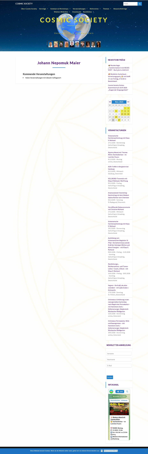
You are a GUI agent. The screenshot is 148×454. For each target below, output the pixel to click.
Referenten (95, 8)
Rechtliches (88, 11)
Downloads (76, 12)
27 (119, 120)
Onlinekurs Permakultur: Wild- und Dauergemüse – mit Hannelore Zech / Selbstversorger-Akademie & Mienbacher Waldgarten (119, 325)
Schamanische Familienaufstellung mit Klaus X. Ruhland (119, 138)
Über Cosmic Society (29, 9)
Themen (107, 8)
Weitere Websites (62, 11)
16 (128, 114)
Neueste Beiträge (120, 9)
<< (110, 102)
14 (122, 114)
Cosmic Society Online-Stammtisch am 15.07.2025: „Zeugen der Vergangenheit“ (118, 87)
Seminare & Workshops (60, 8)
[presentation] (122, 372)
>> (128, 102)
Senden (109, 377)
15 (125, 114)
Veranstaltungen (80, 8)
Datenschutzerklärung (111, 451)
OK (102, 451)
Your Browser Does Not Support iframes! (119, 414)
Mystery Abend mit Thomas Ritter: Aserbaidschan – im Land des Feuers (117, 154)
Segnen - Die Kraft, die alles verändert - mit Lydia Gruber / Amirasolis (118, 287)
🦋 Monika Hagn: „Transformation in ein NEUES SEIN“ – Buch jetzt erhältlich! (118, 67)
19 (116, 117)
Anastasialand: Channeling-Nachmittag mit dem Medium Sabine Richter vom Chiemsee (118, 195)
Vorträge (43, 8)
